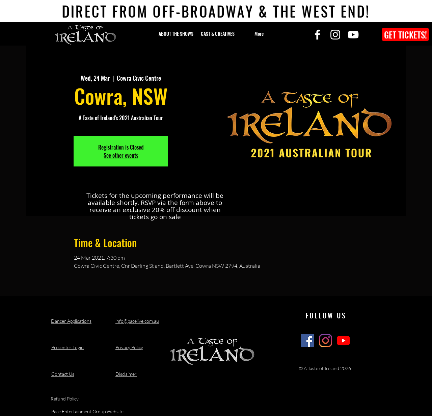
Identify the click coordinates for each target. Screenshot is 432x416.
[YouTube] (353, 34)
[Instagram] (335, 34)
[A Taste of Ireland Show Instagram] (325, 340)
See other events (121, 155)
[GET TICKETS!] (405, 34)
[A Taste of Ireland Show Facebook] (307, 340)
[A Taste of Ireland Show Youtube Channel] (343, 340)
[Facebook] (317, 34)
